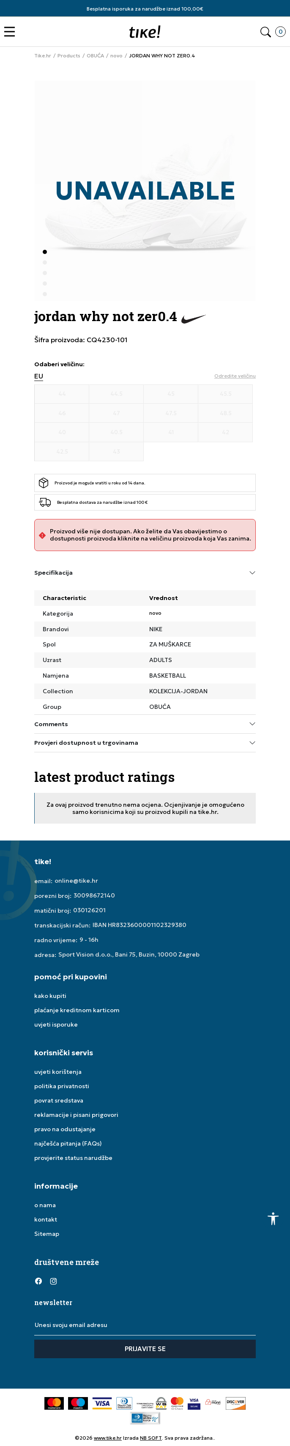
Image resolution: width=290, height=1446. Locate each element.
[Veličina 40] (62, 432)
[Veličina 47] (116, 413)
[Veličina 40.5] (116, 432)
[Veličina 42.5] (62, 452)
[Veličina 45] (171, 394)
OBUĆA (95, 56)
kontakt (45, 1219)
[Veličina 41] (171, 432)
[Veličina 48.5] (225, 413)
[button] (11, 32)
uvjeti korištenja (58, 1072)
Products (68, 56)
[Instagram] (53, 1280)
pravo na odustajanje (65, 1129)
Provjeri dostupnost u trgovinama (145, 743)
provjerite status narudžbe (73, 1158)
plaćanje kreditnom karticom (77, 1010)
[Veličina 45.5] (225, 394)
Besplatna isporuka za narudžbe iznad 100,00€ (145, 8)
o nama (45, 1205)
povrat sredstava (58, 1100)
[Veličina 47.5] (171, 413)
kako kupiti (50, 996)
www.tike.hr (108, 1438)
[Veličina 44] (62, 394)
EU (38, 376)
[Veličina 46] (62, 413)
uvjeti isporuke (56, 1024)
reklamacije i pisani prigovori (76, 1115)
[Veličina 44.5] (116, 394)
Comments (145, 724)
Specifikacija (145, 573)
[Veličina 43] (116, 452)
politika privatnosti (61, 1086)
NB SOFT (151, 1438)
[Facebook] (38, 1280)
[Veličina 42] (225, 432)
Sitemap (46, 1234)
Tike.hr (42, 56)
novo (116, 56)
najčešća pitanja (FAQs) (68, 1143)
